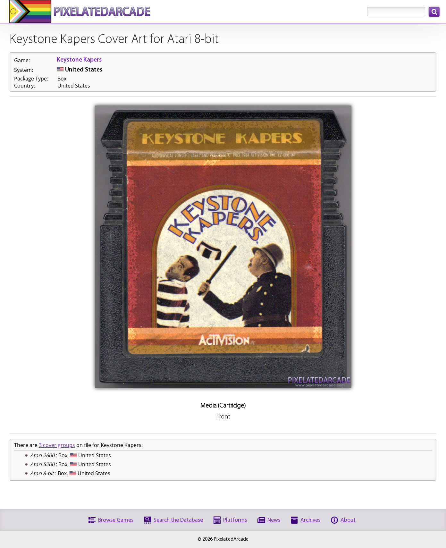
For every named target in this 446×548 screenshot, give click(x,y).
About (348, 520)
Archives (310, 520)
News (273, 520)
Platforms (235, 520)
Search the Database (178, 520)
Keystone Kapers (79, 60)
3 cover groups (57, 445)
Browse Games (115, 520)
